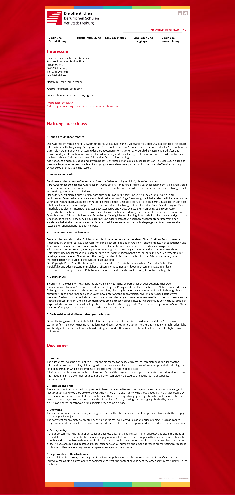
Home (162, 478)
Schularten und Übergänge (143, 39)
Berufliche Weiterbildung (170, 39)
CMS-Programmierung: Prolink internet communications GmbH (84, 106)
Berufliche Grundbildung (57, 39)
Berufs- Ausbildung (89, 38)
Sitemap (170, 478)
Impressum (183, 478)
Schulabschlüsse (115, 38)
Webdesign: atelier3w (60, 102)
